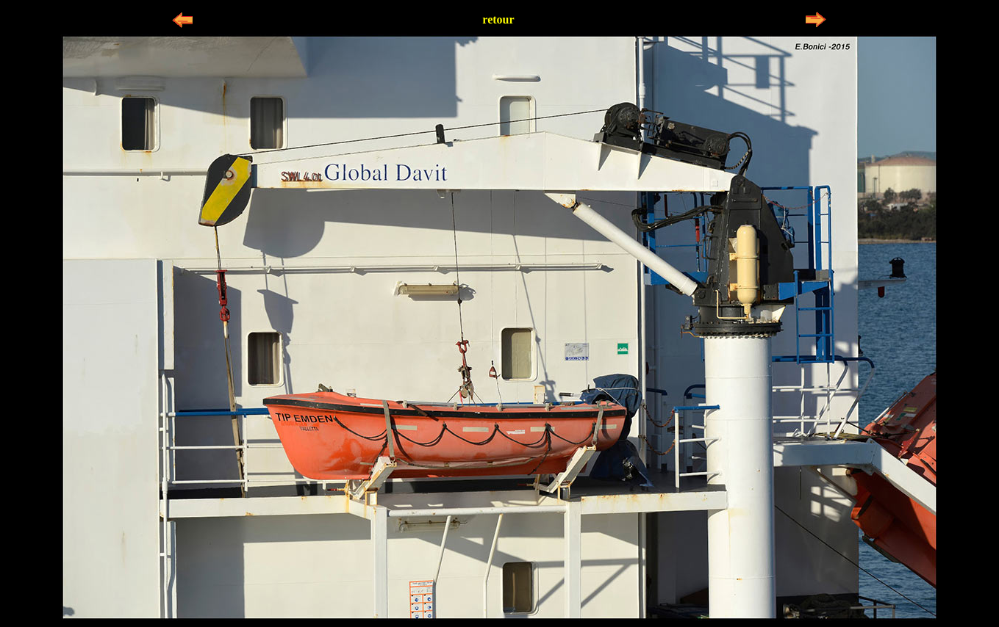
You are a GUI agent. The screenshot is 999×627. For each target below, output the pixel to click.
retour (498, 19)
